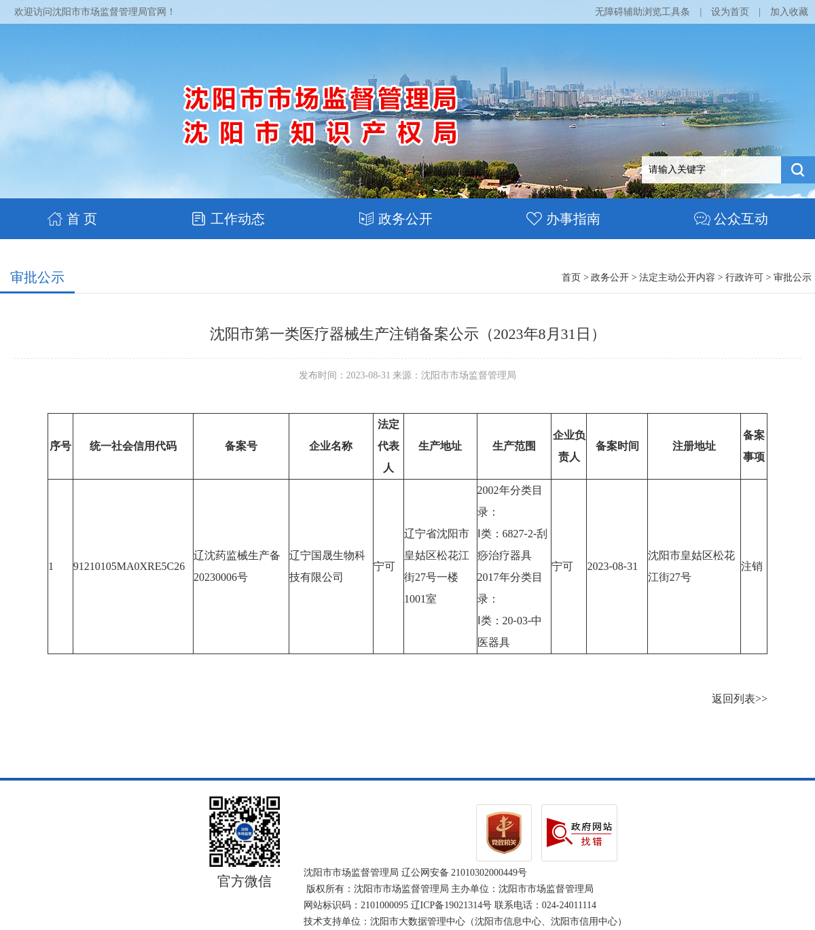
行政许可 (744, 277)
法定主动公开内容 (677, 277)
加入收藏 (789, 12)
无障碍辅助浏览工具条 (642, 12)
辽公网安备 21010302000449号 (464, 873)
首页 (571, 277)
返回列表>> (739, 698)
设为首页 (730, 12)
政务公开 (396, 219)
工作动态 (228, 219)
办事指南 (563, 219)
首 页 (72, 219)
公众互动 (731, 219)
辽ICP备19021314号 (451, 905)
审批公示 (37, 277)
